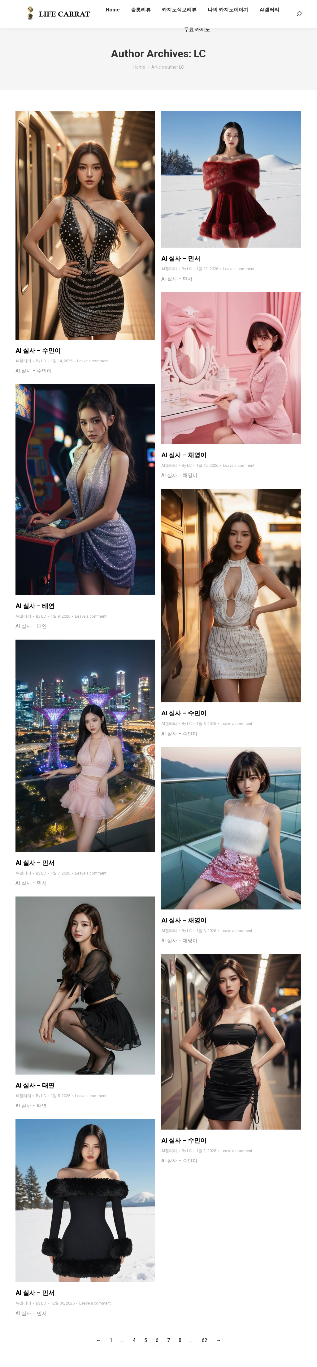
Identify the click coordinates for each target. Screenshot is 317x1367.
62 (204, 1340)
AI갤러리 (23, 361)
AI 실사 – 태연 (34, 606)
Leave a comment (93, 361)
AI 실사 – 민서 (180, 258)
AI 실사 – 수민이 (38, 350)
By (41, 361)
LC (200, 53)
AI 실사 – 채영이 (183, 455)
